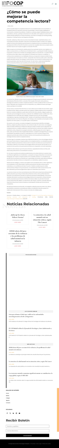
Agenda (7, 400)
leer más (17, 222)
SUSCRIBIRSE (27, 435)
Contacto (8, 402)
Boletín (7, 395)
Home (7, 393)
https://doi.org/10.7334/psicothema (15, 198)
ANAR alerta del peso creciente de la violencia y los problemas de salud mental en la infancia (17, 236)
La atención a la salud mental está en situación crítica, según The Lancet (30, 361)
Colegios (8, 398)
